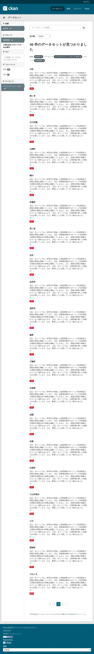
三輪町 (32, 361)
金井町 (32, 282)
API (69, 614)
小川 (32, 521)
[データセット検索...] (55, 28)
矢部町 (32, 468)
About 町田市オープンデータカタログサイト (20, 628)
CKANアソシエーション (12, 634)
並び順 (32, 36)
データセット (57, 9)
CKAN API (7, 631)
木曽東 (32, 388)
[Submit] (84, 28)
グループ (77, 9)
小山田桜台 (34, 494)
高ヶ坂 (32, 229)
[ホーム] (4, 17)
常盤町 (32, 202)
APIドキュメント (79, 614)
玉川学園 (33, 122)
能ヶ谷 (32, 96)
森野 (32, 335)
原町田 (32, 308)
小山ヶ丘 (33, 574)
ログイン (86, 2)
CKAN (7, 642)
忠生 (32, 255)
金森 (32, 441)
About (87, 9)
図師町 (32, 548)
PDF (31, 88)
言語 (4, 646)
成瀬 (32, 415)
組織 (68, 9)
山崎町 (32, 149)
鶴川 (32, 175)
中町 (32, 69)
